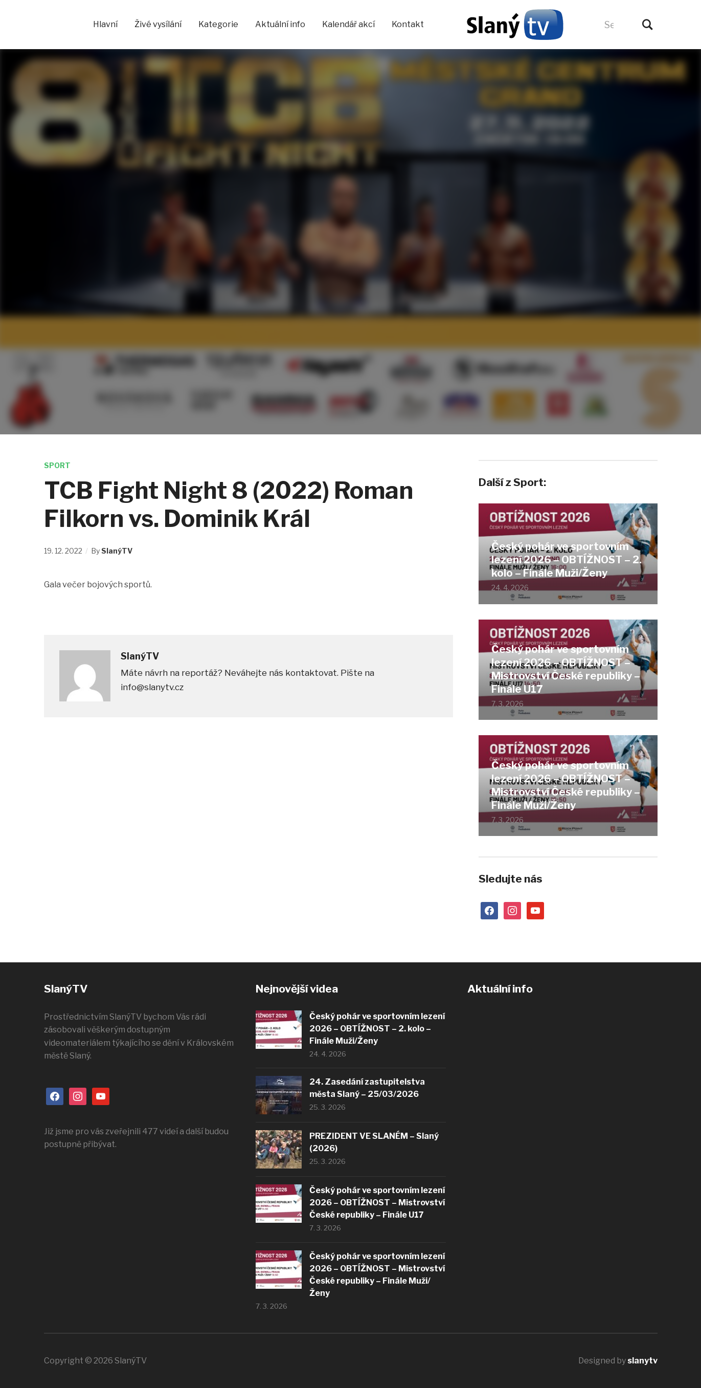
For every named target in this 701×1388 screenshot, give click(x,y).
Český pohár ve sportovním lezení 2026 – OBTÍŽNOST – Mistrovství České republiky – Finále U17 (565, 669)
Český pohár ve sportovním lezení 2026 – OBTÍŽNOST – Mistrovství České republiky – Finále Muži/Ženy (565, 785)
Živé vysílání (158, 24)
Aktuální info (280, 24)
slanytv (642, 1360)
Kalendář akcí (348, 24)
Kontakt (408, 24)
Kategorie (218, 24)
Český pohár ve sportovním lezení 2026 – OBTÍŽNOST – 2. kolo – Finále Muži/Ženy (566, 559)
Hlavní (105, 24)
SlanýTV (116, 550)
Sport (57, 465)
